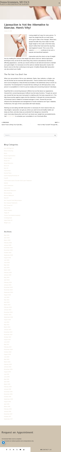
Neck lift (6, 198)
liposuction (37, 50)
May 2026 (6, 235)
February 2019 (7, 386)
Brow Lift (6, 165)
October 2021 (7, 337)
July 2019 (6, 374)
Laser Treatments (8, 185)
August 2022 (7, 319)
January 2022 (7, 329)
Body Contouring (8, 150)
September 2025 (8, 255)
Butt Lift (6, 168)
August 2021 (7, 339)
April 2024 (7, 280)
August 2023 (7, 295)
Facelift (6, 178)
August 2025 (7, 257)
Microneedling (8, 193)
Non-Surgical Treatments (10, 203)
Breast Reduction (8, 163)
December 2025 (8, 247)
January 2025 (7, 275)
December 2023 (8, 287)
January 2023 (7, 309)
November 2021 (8, 334)
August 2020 (7, 354)
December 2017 (8, 414)
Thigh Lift (6, 213)
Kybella (6, 183)
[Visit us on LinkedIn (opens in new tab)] (13, 449)
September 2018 (8, 399)
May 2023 (6, 300)
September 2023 (8, 292)
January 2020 (7, 366)
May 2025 (6, 265)
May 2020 (6, 359)
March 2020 (7, 362)
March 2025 (7, 270)
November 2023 (8, 290)
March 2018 (7, 406)
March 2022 (7, 327)
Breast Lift (6, 160)
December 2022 (8, 312)
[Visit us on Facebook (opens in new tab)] (6, 449)
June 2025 (7, 262)
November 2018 (8, 394)
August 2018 (7, 401)
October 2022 (7, 314)
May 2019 (6, 379)
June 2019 (7, 376)
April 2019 (6, 381)
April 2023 (7, 302)
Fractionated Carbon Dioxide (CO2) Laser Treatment (18, 180)
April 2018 (6, 404)
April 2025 (7, 267)
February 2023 (8, 307)
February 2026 (8, 242)
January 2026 (7, 245)
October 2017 (7, 416)
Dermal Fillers (7, 173)
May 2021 (6, 344)
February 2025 (8, 272)
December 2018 (8, 391)
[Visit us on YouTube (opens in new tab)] (20, 449)
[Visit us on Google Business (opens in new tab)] (23, 449)
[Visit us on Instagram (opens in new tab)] (10, 449)
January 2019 (7, 389)
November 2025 (8, 250)
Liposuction (7, 188)
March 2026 (7, 240)
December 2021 (8, 332)
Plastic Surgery (8, 210)
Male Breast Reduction (10, 190)
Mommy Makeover (9, 195)
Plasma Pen (7, 208)
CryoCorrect (7, 170)
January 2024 (7, 285)
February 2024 (8, 282)
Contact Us (45, 449)
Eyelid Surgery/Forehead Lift (11, 175)
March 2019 (7, 384)
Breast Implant (8, 158)
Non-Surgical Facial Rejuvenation (13, 200)
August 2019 (7, 371)
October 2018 (7, 396)
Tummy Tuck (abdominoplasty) (12, 215)
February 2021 (7, 347)
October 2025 (7, 252)
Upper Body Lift (8, 220)
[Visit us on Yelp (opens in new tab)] (17, 449)
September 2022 (8, 317)
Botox (5, 153)
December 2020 (8, 349)
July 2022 (6, 322)
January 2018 (7, 411)
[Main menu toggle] (59, 3)
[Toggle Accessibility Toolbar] (3, 442)
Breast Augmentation (9, 155)
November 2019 (8, 369)
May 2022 (6, 324)
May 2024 (6, 277)
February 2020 (8, 364)
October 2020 (7, 352)
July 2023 (6, 297)
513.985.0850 (11, 116)
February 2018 (7, 409)
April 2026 (7, 237)
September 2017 (8, 419)
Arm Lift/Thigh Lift (9, 148)
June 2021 (7, 342)
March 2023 (7, 304)
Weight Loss (7, 222)
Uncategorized (8, 218)
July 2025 (6, 260)
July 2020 (6, 357)
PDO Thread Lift (8, 205)
